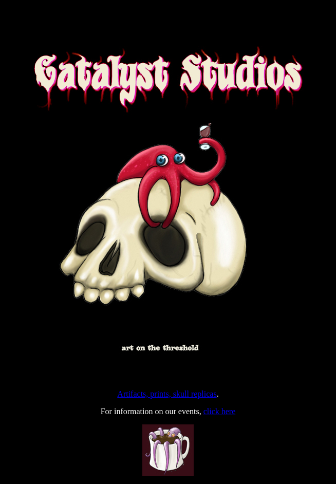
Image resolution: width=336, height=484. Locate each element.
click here (219, 411)
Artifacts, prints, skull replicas (166, 393)
